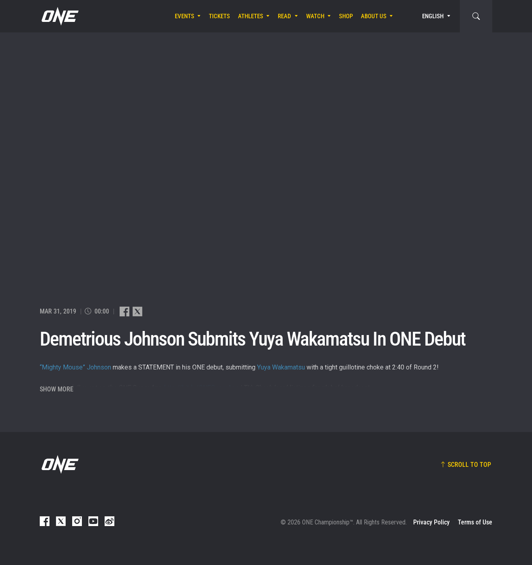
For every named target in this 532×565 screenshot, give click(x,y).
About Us (373, 16)
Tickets (219, 16)
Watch (315, 16)
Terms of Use (475, 522)
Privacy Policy (431, 522)
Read (284, 16)
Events (184, 16)
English (433, 16)
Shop (346, 16)
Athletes (250, 16)
